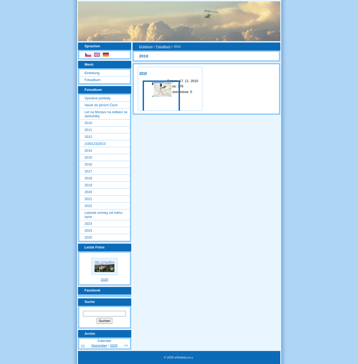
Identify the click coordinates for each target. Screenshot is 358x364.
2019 (88, 185)
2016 (88, 164)
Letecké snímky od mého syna (103, 215)
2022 (88, 206)
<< (83, 346)
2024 (88, 230)
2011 (88, 130)
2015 (88, 157)
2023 (88, 224)
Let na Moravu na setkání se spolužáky (106, 114)
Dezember (99, 346)
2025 (88, 237)
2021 (88, 199)
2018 (88, 178)
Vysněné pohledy (98, 98)
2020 (88, 192)
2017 (88, 171)
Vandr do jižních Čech (101, 105)
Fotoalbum (163, 46)
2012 (88, 137)
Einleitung (146, 46)
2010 (143, 73)
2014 (88, 151)
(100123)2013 (95, 144)
